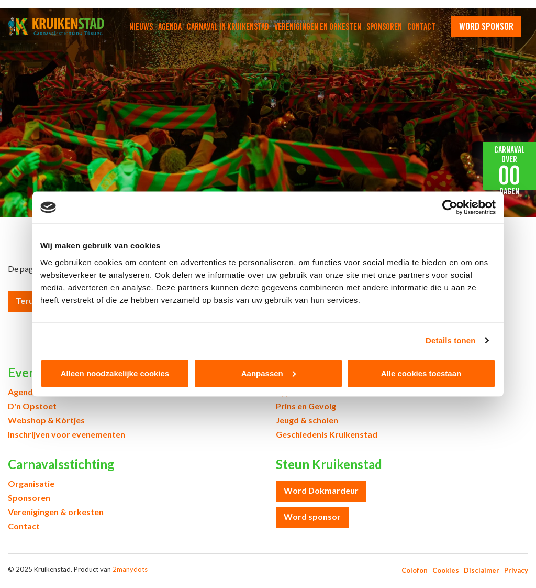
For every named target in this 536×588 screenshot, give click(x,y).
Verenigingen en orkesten (317, 26)
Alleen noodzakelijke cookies (115, 372)
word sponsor (486, 26)
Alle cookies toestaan (421, 372)
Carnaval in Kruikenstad (228, 26)
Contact (421, 26)
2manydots (130, 569)
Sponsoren (384, 26)
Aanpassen (268, 372)
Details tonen (450, 340)
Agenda (170, 26)
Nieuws (141, 26)
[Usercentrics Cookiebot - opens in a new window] (450, 207)
